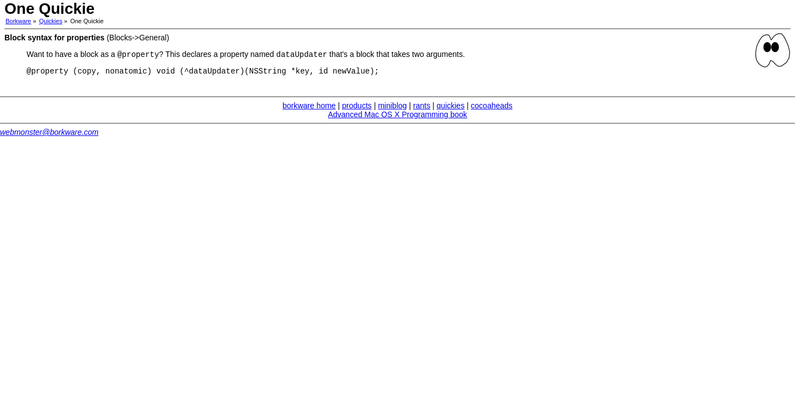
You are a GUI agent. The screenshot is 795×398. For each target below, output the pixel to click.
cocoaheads (492, 108)
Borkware (18, 21)
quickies (451, 108)
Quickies (50, 21)
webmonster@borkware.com (49, 134)
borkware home (309, 108)
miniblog (392, 108)
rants (421, 108)
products (357, 108)
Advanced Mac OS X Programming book (397, 117)
